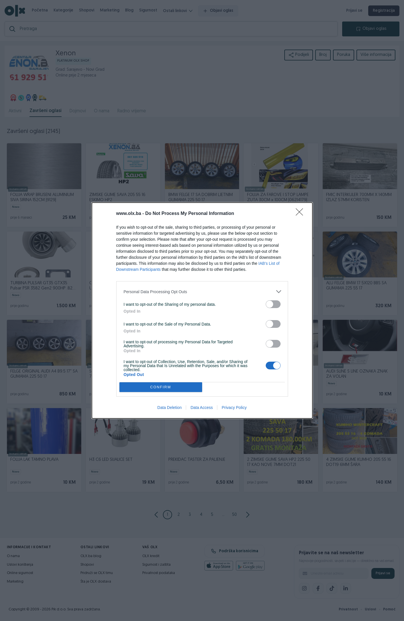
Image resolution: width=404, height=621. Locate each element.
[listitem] (202, 292)
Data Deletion (169, 407)
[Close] (301, 213)
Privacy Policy (234, 407)
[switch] (273, 304)
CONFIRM (161, 387)
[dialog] (202, 310)
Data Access (201, 407)
